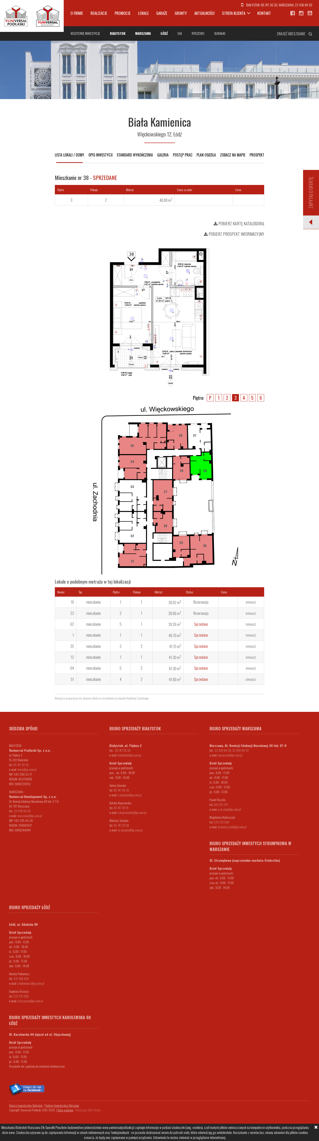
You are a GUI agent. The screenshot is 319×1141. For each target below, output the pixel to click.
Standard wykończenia (135, 155)
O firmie (77, 13)
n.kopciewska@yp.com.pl (132, 812)
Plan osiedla (206, 155)
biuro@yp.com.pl (27, 769)
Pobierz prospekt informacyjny (234, 234)
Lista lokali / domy (69, 155)
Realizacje (99, 13)
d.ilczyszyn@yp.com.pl (30, 1000)
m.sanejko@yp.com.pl (130, 830)
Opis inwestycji (101, 155)
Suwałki (219, 33)
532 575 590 (21, 996)
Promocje (123, 13)
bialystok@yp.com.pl (129, 755)
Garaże (161, 13)
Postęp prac (182, 155)
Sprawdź (251, 602)
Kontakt (264, 13)
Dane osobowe (65, 1110)
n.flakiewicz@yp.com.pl (31, 983)
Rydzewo (198, 33)
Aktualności (204, 13)
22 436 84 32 (240, 750)
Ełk (180, 33)
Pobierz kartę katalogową (239, 223)
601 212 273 (221, 804)
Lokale (143, 13)
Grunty (181, 13)
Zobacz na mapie (232, 155)
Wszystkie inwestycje (85, 33)
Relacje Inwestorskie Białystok (26, 1105)
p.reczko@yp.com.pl (229, 809)
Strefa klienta (233, 13)
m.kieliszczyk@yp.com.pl (232, 826)
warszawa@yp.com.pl (30, 815)
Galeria (163, 155)
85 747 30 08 (121, 825)
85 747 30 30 (269, 4)
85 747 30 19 (121, 807)
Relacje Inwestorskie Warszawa (62, 1105)
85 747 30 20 (121, 790)
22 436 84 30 (303, 4)
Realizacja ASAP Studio (88, 1110)
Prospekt (257, 155)
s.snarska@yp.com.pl (130, 794)
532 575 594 (221, 822)
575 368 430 (21, 978)
